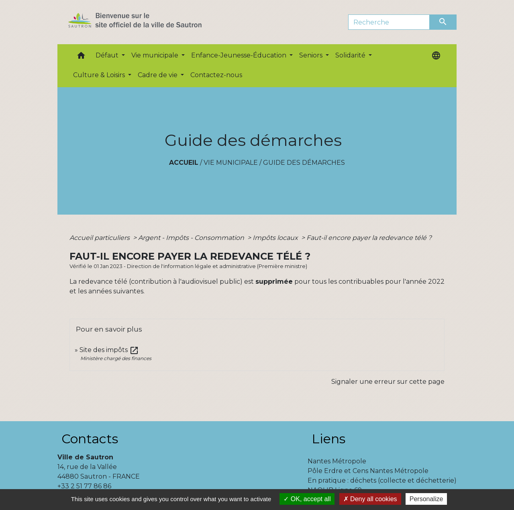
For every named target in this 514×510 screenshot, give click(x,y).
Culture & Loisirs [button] (99, 75)
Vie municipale (231, 162)
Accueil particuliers (100, 238)
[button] (81, 57)
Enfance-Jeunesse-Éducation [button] (239, 55)
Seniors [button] (311, 55)
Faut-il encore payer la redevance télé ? (369, 238)
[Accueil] (149, 22)
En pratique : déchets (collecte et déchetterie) (382, 480)
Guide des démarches (304, 162)
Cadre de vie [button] (158, 75)
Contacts (89, 439)
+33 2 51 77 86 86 (84, 486)
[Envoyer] (443, 22)
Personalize (426, 499)
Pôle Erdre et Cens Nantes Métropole (368, 471)
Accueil (183, 162)
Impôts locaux (276, 238)
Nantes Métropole (337, 461)
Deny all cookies (370, 499)
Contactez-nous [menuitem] (216, 75)
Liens (328, 439)
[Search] (389, 22)
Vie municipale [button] (155, 55)
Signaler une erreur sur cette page (388, 381)
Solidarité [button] (351, 55)
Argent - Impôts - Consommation (192, 238)
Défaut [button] (108, 55)
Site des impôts (109, 350)
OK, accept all (307, 499)
